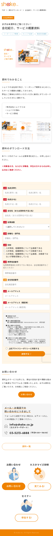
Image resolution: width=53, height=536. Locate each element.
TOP (3, 10)
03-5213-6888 (28, 432)
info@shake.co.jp (21, 426)
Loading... (26, 273)
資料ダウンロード (15, 10)
